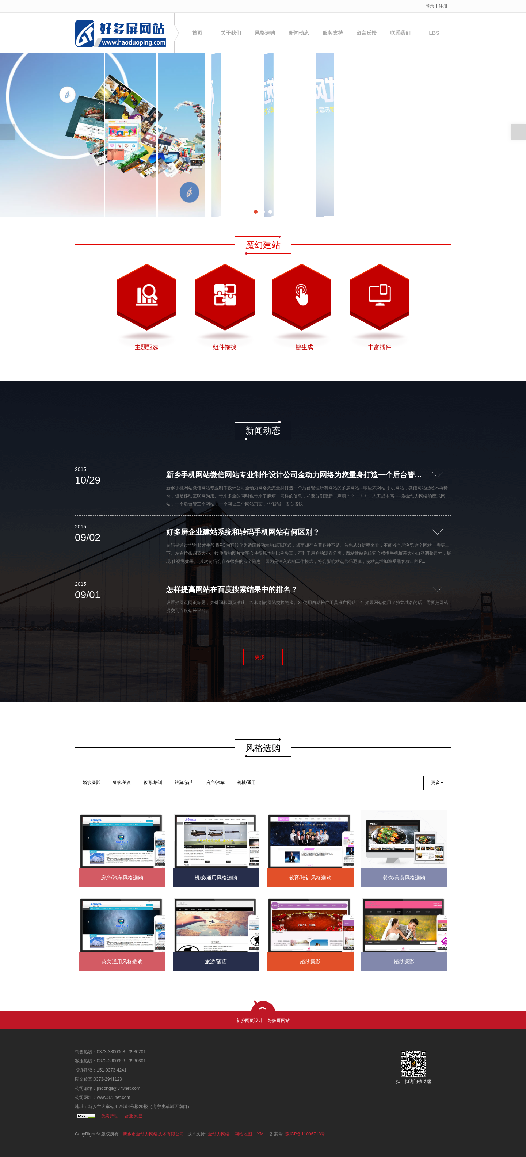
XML (261, 1134)
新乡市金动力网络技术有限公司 (153, 1134)
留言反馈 (366, 33)
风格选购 (265, 33)
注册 (443, 6)
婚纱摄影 (91, 782)
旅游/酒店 (184, 782)
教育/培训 (153, 782)
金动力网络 (219, 1134)
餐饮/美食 (122, 782)
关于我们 (231, 33)
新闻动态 (299, 33)
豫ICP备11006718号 (305, 1134)
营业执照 (133, 1115)
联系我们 (400, 33)
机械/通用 (246, 782)
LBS (434, 33)
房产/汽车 (215, 782)
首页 (197, 33)
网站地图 (243, 1134)
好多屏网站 (279, 1020)
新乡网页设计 (249, 1020)
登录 (430, 6)
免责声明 (110, 1115)
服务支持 (333, 33)
